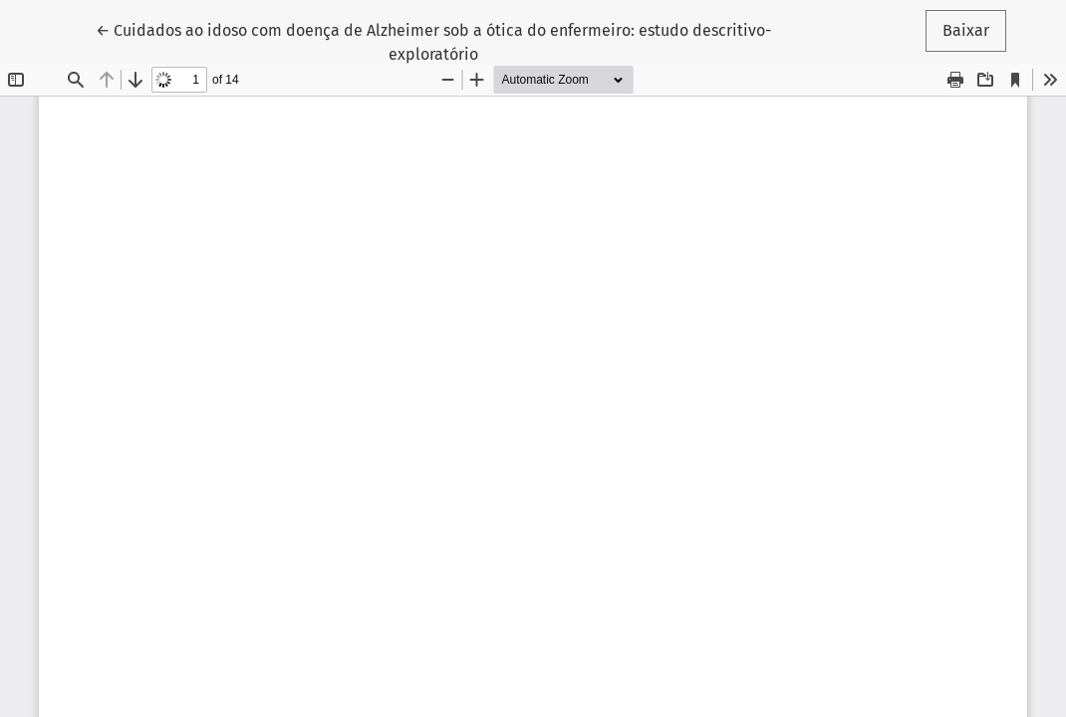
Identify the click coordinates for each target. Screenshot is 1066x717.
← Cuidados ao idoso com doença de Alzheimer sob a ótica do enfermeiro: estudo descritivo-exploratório (433, 41)
